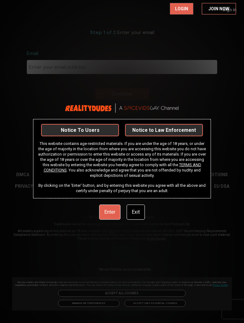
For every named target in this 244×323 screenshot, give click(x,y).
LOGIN (181, 8)
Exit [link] (136, 212)
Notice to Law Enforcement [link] (164, 130)
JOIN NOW (218, 8)
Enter (109, 212)
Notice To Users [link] (80, 130)
